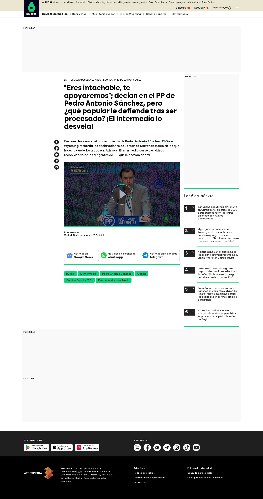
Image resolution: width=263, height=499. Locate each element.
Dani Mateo (79, 14)
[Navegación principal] (237, 7)
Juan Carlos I (208, 2)
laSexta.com (71, 232)
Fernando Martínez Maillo (113, 280)
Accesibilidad (141, 482)
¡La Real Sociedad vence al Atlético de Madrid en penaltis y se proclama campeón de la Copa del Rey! (218, 315)
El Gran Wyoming (96, 2)
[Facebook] (147, 450)
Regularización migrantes (133, 2)
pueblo (70, 273)
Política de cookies (144, 473)
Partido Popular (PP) (79, 280)
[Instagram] (177, 450)
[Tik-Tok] (186, 450)
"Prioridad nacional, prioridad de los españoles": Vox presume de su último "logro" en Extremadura (218, 254)
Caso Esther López (158, 2)
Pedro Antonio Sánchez (117, 273)
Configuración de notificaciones (205, 477)
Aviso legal (140, 468)
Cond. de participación (200, 473)
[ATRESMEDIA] (40, 475)
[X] (137, 450)
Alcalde (141, 273)
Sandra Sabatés (156, 14)
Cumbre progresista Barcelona (184, 2)
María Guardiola (77, 2)
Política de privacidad (199, 468)
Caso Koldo (113, 2)
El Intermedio (179, 14)
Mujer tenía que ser (103, 14)
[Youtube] (196, 450)
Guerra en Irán (60, 2)
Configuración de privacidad (149, 477)
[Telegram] (167, 450)
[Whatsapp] (157, 450)
